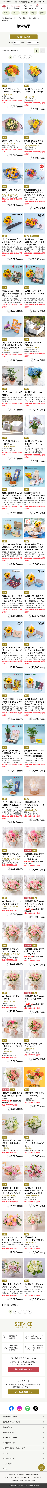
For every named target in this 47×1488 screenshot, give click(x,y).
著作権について (26, 1477)
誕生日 (6, 13)
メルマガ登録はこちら (23, 1392)
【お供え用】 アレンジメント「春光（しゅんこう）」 (34, 1143)
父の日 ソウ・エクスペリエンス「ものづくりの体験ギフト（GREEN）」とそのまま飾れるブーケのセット (12, 653)
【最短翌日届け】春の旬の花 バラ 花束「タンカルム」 (12, 1095)
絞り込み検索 (23, 37)
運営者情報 (20, 1474)
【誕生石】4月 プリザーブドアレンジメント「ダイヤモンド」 (34, 804)
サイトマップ (38, 1477)
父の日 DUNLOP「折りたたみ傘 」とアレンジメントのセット (11, 242)
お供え (42, 13)
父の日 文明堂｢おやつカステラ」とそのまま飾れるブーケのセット (12, 701)
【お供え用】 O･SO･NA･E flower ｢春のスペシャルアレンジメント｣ (34, 1190)
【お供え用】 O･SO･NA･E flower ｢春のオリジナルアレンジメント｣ (12, 1190)
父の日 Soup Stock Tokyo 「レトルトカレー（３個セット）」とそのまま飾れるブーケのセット (34, 498)
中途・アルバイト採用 (27, 1480)
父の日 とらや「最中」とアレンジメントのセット (34, 293)
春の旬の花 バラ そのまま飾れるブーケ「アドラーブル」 (12, 1046)
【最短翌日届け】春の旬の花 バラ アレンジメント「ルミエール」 (34, 856)
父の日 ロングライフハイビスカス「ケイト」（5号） (33, 443)
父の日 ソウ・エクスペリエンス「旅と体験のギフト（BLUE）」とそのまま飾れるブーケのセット (34, 601)
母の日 (24, 13)
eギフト (15, 13)
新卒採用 (15, 1480)
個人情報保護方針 (32, 1474)
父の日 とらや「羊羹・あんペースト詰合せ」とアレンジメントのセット (12, 293)
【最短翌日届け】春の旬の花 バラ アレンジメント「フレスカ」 (34, 951)
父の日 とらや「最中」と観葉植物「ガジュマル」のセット (11, 753)
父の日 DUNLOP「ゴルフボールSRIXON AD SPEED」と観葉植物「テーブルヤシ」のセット (34, 756)
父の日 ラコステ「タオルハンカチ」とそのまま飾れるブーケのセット (34, 701)
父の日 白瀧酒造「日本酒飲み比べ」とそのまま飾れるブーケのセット (12, 547)
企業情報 (12, 1474)
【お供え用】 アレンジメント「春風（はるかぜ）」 (11, 1143)
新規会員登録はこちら (23, 1369)
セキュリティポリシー (12, 1477)
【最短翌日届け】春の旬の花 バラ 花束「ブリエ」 (34, 998)
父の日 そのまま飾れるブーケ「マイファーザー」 (33, 91)
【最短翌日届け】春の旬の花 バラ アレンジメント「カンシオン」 (34, 903)
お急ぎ (33, 13)
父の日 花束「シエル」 (11, 141)
